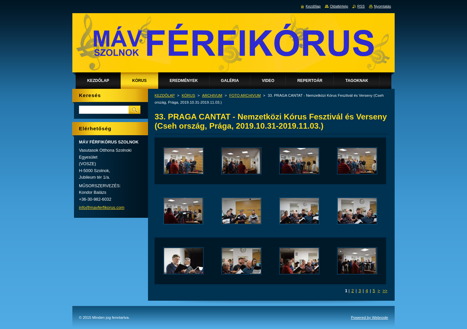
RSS (361, 6)
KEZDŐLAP (165, 95)
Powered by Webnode (369, 317)
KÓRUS (188, 95)
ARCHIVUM (212, 95)
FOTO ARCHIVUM (245, 95)
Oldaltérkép (339, 6)
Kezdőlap (313, 6)
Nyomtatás (382, 6)
